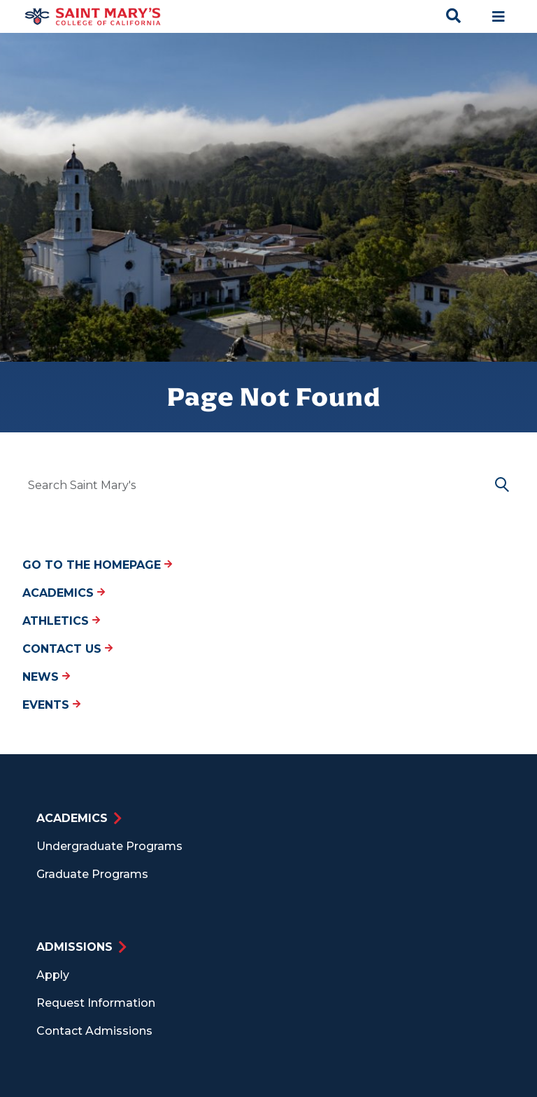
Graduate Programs (92, 874)
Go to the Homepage (97, 565)
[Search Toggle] (454, 16)
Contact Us (67, 649)
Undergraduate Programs (109, 846)
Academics (63, 593)
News (46, 677)
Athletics (61, 621)
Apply (52, 975)
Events (51, 705)
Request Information (95, 1003)
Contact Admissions (94, 1031)
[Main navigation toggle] (498, 16)
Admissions (74, 947)
